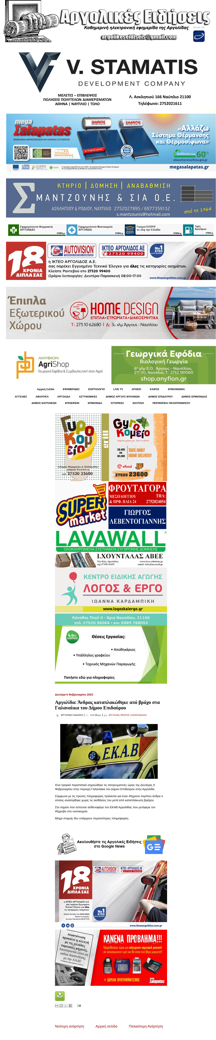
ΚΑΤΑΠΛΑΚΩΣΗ (139, 715)
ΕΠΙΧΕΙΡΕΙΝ (72, 403)
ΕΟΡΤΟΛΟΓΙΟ (96, 389)
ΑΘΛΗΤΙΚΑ (42, 396)
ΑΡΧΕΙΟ (136, 389)
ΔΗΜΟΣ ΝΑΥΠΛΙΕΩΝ (44, 403)
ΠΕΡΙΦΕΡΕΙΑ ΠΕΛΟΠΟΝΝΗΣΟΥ (171, 403)
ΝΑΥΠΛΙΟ (138, 403)
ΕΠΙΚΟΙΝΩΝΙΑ (176, 389)
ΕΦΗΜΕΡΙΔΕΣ (71, 389)
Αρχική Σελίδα (45, 389)
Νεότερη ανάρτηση (69, 1026)
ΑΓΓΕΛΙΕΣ (21, 396)
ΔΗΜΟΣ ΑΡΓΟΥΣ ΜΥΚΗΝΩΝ (123, 396)
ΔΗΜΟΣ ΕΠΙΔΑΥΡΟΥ (160, 396)
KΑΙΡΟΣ (154, 389)
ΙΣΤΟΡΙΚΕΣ (117, 403)
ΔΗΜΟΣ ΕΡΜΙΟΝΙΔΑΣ (194, 396)
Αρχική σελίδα (106, 1026)
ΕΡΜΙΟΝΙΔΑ (95, 403)
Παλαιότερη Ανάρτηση (146, 1026)
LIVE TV (118, 389)
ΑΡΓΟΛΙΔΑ (63, 396)
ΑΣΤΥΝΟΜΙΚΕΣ (88, 396)
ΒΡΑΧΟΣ (125, 715)
